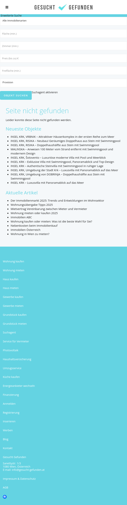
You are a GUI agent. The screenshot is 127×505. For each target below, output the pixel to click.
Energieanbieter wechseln (19, 386)
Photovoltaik (10, 350)
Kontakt (8, 448)
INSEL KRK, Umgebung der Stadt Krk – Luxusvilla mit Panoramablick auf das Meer (64, 170)
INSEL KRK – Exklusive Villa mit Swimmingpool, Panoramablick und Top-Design (62, 162)
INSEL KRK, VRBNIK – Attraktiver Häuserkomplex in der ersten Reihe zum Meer (62, 137)
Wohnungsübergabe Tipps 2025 (32, 205)
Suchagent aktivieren (45, 92)
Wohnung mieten (13, 270)
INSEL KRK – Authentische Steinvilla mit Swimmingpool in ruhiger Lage (57, 166)
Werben (8, 430)
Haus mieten (11, 288)
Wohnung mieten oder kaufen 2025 (34, 213)
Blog (5, 439)
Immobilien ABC (21, 217)
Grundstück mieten (15, 323)
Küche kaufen (11, 377)
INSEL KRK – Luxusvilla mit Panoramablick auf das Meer (47, 182)
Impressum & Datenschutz (19, 478)
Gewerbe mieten (13, 306)
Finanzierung (11, 395)
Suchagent (9, 332)
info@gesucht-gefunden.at (28, 470)
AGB (5, 487)
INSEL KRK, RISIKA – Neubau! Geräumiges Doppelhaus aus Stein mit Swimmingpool (65, 141)
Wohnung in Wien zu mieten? (30, 234)
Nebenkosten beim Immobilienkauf (34, 225)
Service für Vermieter (16, 341)
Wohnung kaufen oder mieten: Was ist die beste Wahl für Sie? (51, 221)
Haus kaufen (10, 279)
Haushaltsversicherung (17, 359)
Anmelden (9, 403)
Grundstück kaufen (14, 315)
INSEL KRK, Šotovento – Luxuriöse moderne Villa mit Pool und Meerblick (58, 157)
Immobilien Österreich (25, 230)
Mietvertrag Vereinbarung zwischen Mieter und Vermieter (49, 209)
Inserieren (9, 421)
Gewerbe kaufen (13, 297)
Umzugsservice (12, 368)
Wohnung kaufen (13, 261)
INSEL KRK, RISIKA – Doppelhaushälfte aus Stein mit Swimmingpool (55, 145)
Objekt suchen (16, 95)
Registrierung (11, 412)
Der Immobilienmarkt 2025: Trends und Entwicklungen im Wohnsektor (57, 200)
